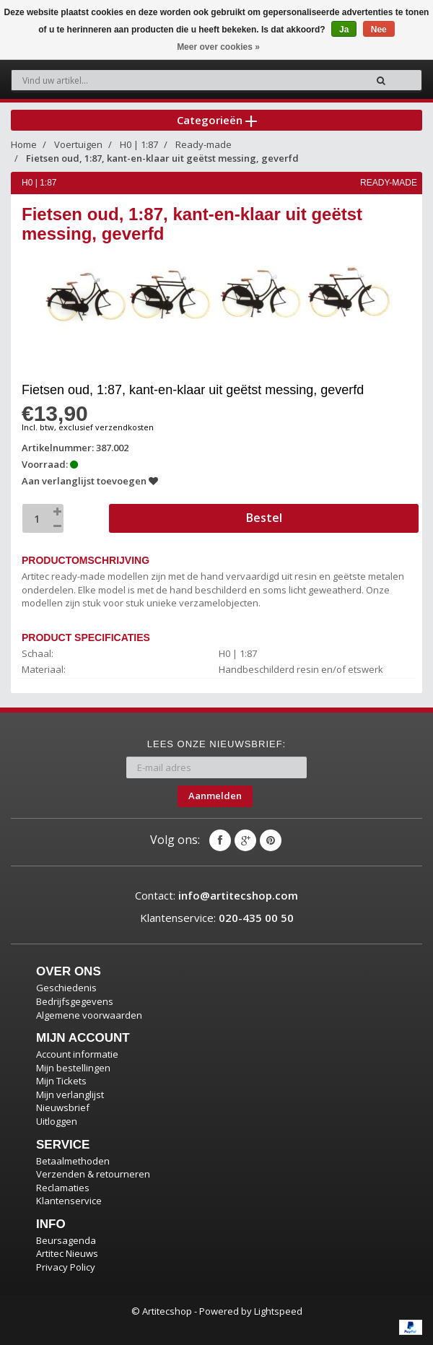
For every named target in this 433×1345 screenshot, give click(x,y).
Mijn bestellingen (73, 1067)
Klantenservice (69, 1200)
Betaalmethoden (73, 1160)
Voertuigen (78, 144)
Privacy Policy (65, 1267)
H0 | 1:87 (139, 144)
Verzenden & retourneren (93, 1173)
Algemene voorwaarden (89, 1015)
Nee (379, 30)
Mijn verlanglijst (70, 1094)
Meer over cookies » (218, 47)
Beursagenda (66, 1240)
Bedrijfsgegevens (74, 1001)
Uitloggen (56, 1121)
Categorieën (217, 120)
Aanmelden (215, 795)
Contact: (216, 895)
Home (24, 144)
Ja (344, 30)
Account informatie (77, 1054)
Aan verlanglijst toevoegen (90, 480)
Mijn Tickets (61, 1080)
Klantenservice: (217, 917)
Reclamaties (62, 1187)
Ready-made (203, 144)
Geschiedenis (66, 987)
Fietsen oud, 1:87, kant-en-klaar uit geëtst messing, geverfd (162, 158)
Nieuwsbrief (62, 1107)
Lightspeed (278, 1311)
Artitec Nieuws (67, 1253)
